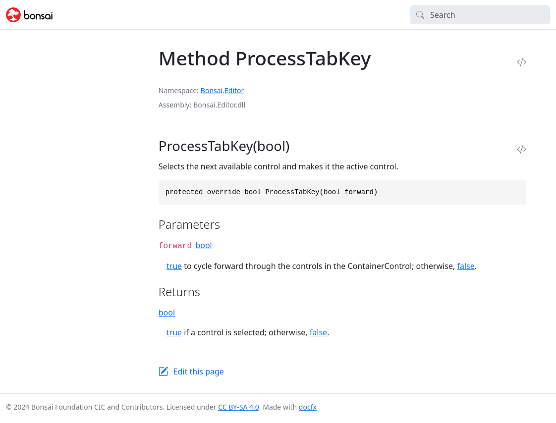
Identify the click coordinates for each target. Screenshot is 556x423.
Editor (234, 90)
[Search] (480, 14)
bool (203, 245)
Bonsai (211, 90)
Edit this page (198, 371)
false (465, 266)
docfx (308, 407)
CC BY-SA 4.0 (238, 407)
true (174, 266)
